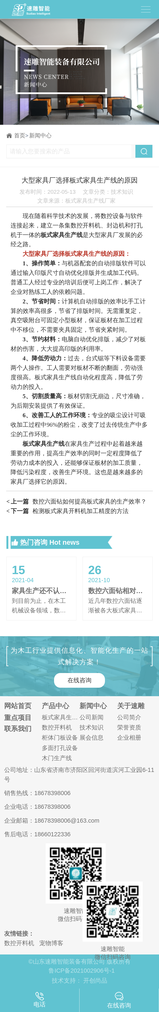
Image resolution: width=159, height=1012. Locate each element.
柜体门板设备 (60, 738)
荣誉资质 (129, 728)
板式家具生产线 (61, 717)
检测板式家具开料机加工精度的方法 (67, 511)
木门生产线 (57, 758)
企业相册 (129, 738)
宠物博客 (51, 943)
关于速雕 (131, 706)
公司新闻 (92, 717)
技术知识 (92, 728)
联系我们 (17, 728)
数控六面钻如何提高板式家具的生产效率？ (76, 501)
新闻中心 (40, 135)
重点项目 (17, 717)
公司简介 (129, 717)
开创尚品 (95, 980)
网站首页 (17, 706)
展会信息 (92, 738)
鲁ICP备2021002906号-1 (81, 970)
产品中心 (55, 706)
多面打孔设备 (60, 748)
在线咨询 (79, 680)
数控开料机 (57, 728)
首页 (21, 135)
